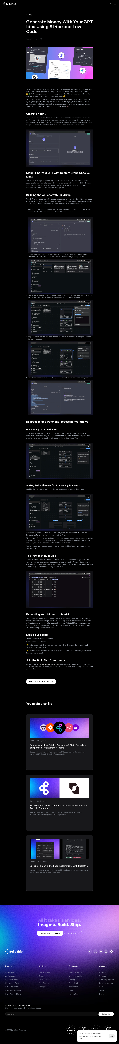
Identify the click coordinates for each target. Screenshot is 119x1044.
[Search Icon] (110, 4)
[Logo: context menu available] (10, 4)
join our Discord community (49, 664)
